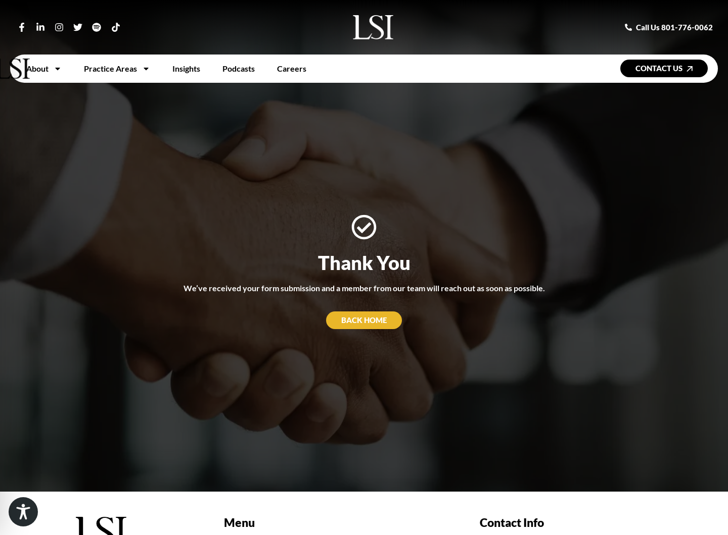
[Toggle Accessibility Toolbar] (23, 511)
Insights (186, 68)
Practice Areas (117, 69)
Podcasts (238, 68)
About (44, 69)
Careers (291, 68)
